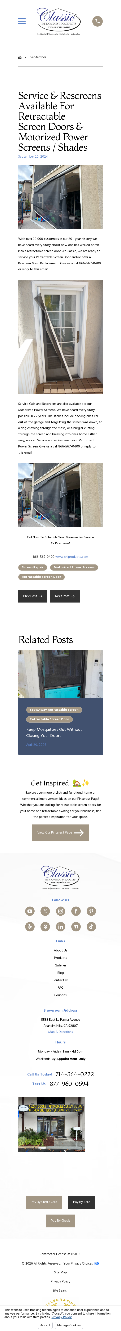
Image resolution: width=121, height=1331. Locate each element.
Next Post (65, 596)
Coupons (60, 995)
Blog (60, 973)
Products (60, 958)
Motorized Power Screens (74, 567)
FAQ (60, 987)
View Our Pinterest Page (60, 833)
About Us (60, 950)
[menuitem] (60, 1273)
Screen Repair (33, 567)
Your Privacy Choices (81, 1263)
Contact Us (60, 980)
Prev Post (32, 596)
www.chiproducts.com (71, 557)
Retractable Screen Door (41, 577)
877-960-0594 (69, 1084)
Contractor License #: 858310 (60, 1254)
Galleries (60, 965)
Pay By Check (60, 1221)
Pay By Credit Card (44, 1202)
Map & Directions (60, 1032)
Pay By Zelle (81, 1202)
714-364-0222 (74, 1074)
